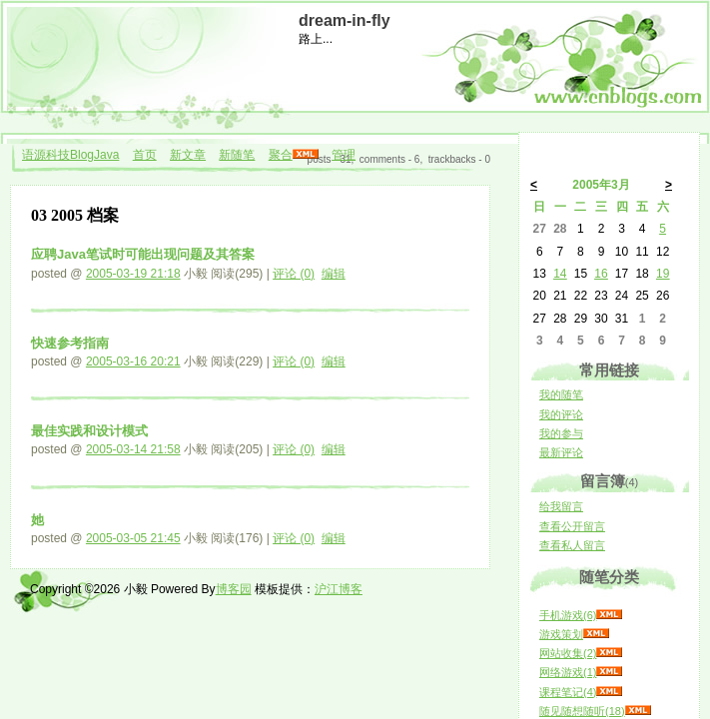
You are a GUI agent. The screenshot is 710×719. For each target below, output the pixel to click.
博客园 (234, 589)
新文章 (188, 155)
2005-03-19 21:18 (133, 274)
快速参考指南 (70, 343)
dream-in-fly (344, 20)
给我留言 (561, 506)
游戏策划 (561, 634)
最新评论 (561, 452)
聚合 (281, 155)
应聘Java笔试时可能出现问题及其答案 (143, 254)
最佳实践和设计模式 (89, 430)
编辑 (334, 274)
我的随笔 (561, 394)
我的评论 (561, 414)
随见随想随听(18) (582, 711)
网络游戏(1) (567, 672)
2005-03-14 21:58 (133, 449)
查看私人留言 (572, 545)
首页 (145, 155)
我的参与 (561, 433)
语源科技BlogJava (70, 155)
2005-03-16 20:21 (133, 361)
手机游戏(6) (567, 615)
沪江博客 (338, 589)
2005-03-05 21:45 (133, 538)
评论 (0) (294, 274)
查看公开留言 (572, 526)
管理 (343, 155)
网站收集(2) (567, 653)
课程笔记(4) (567, 692)
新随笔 (237, 155)
